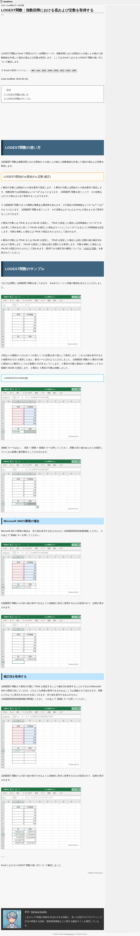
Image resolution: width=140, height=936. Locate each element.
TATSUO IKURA (39, 912)
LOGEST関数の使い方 (18, 94)
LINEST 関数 (90, 248)
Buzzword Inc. (70, 934)
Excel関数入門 (11, 5)
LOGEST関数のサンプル (19, 98)
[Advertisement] (52, 31)
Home (3, 5)
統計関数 (21, 5)
